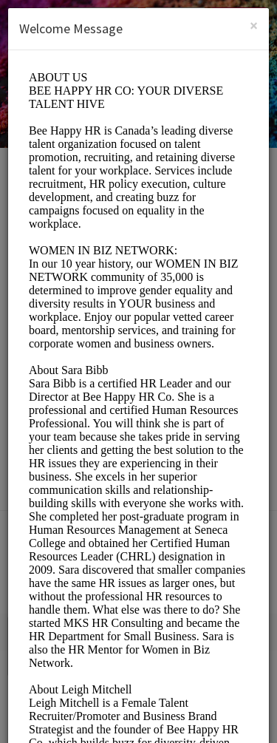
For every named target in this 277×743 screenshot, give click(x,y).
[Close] (254, 25)
